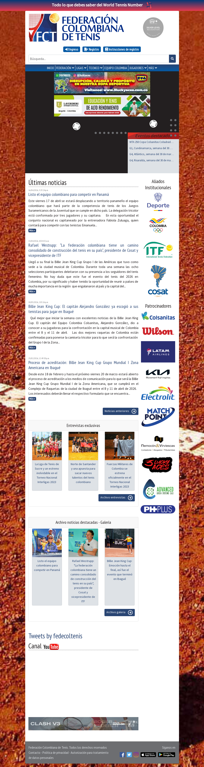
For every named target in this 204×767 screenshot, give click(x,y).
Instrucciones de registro (122, 49)
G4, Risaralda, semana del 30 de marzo (151, 160)
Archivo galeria (119, 612)
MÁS (151, 68)
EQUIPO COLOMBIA (115, 68)
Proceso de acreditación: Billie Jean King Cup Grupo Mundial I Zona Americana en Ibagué (83, 365)
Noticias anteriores (120, 411)
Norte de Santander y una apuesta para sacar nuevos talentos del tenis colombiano (83, 473)
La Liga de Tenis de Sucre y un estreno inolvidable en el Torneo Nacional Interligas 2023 (47, 473)
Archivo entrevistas (116, 497)
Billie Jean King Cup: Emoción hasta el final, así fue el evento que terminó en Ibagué (119, 570)
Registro (91, 49)
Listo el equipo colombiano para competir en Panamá (68, 194)
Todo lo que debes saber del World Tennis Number (102, 4)
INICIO (50, 68)
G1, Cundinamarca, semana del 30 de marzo (151, 148)
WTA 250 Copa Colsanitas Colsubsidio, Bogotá (151, 142)
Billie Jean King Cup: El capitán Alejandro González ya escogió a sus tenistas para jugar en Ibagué (83, 309)
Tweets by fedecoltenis (55, 635)
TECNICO (94, 68)
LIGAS (79, 68)
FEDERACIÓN (63, 68)
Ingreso (71, 49)
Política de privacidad (56, 752)
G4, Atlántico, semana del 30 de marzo (151, 154)
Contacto (34, 752)
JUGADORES (136, 68)
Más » (32, 230)
